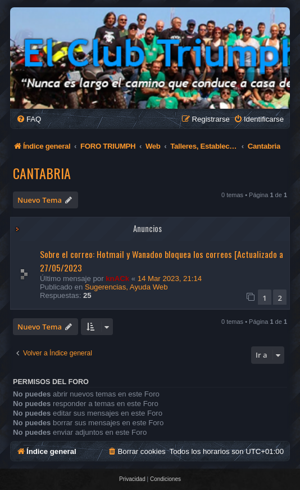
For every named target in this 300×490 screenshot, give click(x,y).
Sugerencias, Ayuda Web (126, 287)
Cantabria (42, 173)
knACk (117, 278)
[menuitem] (28, 119)
